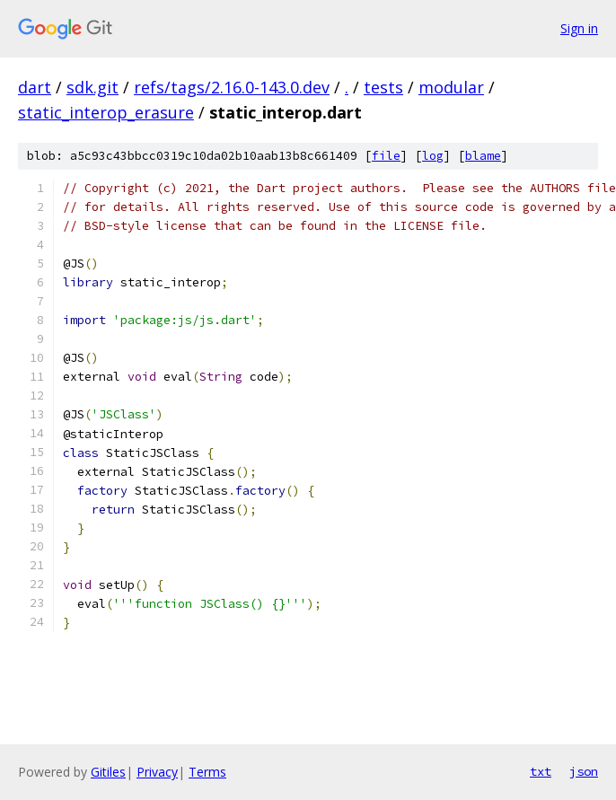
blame (483, 155)
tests (383, 87)
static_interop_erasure (106, 112)
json (583, 771)
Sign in (579, 28)
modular (451, 87)
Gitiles (108, 771)
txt (540, 771)
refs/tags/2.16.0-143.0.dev (232, 87)
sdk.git (92, 87)
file (386, 155)
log (433, 155)
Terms (207, 771)
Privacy (157, 771)
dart (34, 87)
